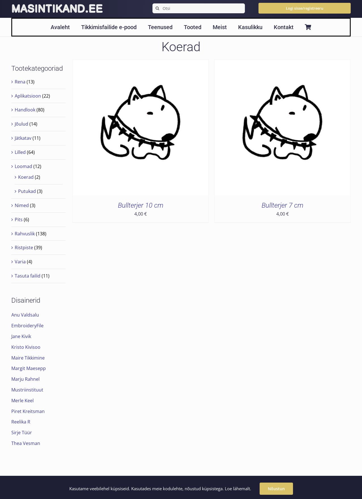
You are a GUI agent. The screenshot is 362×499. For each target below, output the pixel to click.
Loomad (23, 166)
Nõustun (276, 488)
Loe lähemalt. (238, 488)
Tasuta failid (27, 276)
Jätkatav (23, 138)
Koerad (26, 177)
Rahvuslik (25, 234)
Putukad (27, 191)
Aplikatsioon (28, 96)
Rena (20, 82)
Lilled (20, 152)
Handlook (25, 110)
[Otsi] (198, 8)
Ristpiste (24, 247)
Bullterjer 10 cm (140, 205)
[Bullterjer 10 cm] (140, 64)
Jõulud (21, 124)
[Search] (157, 8)
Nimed (22, 205)
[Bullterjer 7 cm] (282, 64)
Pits (19, 219)
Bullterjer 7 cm (282, 205)
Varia (20, 262)
